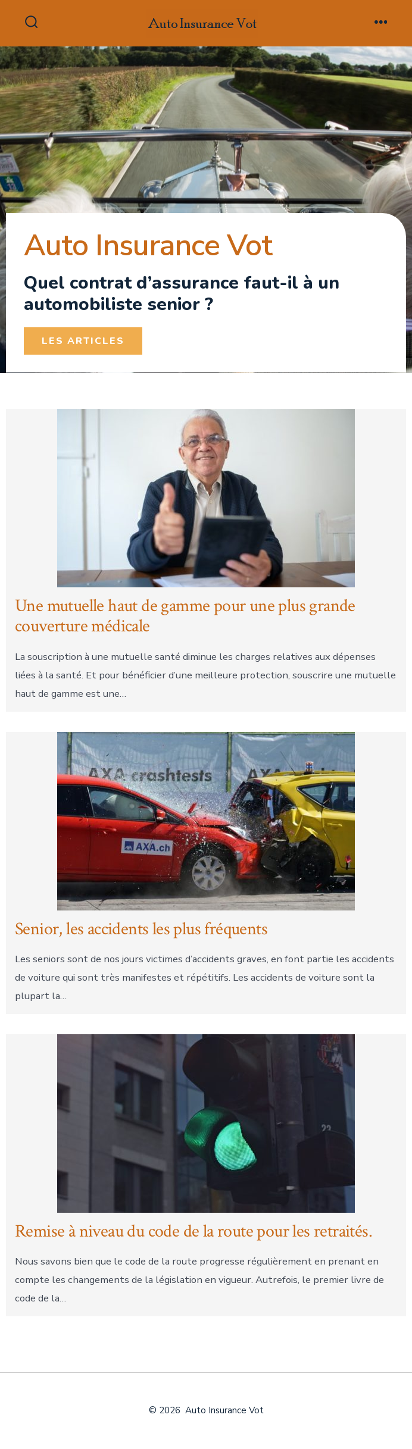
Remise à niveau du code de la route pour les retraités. (193, 1231)
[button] (83, 341)
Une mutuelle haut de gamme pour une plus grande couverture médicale (185, 616)
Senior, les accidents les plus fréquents (141, 929)
